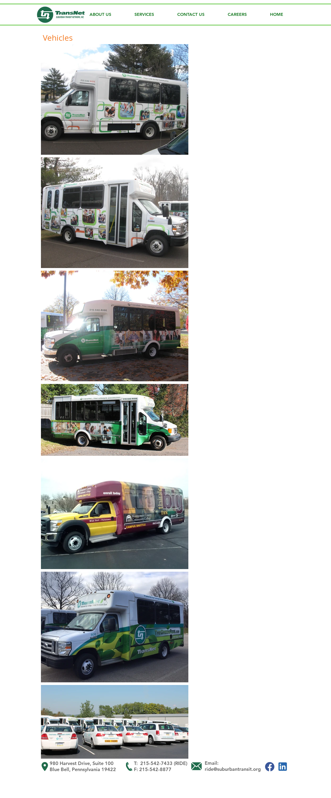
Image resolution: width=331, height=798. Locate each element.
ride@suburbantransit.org (233, 769)
